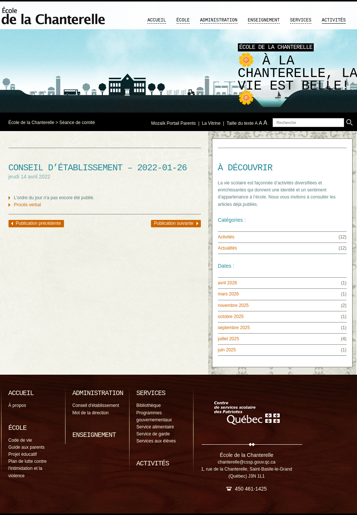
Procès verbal (27, 204)
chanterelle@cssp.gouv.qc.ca (246, 462)
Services (300, 20)
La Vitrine (211, 123)
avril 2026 (227, 282)
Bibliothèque (149, 405)
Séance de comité (77, 122)
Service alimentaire (155, 426)
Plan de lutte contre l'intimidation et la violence (28, 468)
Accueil (156, 20)
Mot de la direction (91, 412)
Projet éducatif (23, 454)
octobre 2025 (231, 316)
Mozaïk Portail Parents (173, 123)
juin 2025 (227, 349)
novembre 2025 (233, 305)
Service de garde (153, 434)
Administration (219, 20)
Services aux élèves (156, 441)
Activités (334, 20)
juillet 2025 (228, 338)
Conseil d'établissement (96, 405)
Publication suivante (173, 223)
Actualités (227, 248)
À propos (17, 405)
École (183, 20)
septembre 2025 (234, 327)
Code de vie (20, 440)
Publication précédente (38, 223)
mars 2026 (228, 294)
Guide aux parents (27, 447)
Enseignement (264, 20)
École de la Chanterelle (31, 122)
